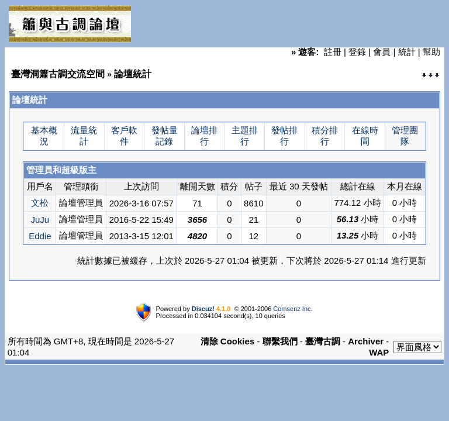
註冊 (332, 52)
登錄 (357, 52)
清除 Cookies (228, 341)
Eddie (40, 236)
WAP (379, 352)
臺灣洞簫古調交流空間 (58, 74)
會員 (382, 52)
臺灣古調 (322, 341)
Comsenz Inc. (292, 308)
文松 (40, 203)
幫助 (431, 52)
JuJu (39, 220)
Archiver (366, 341)
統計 (407, 52)
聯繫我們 (280, 341)
